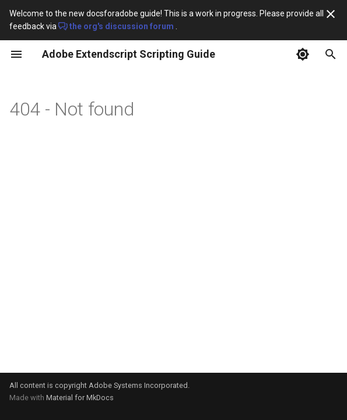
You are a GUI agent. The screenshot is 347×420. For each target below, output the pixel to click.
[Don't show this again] (331, 14)
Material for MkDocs (80, 397)
